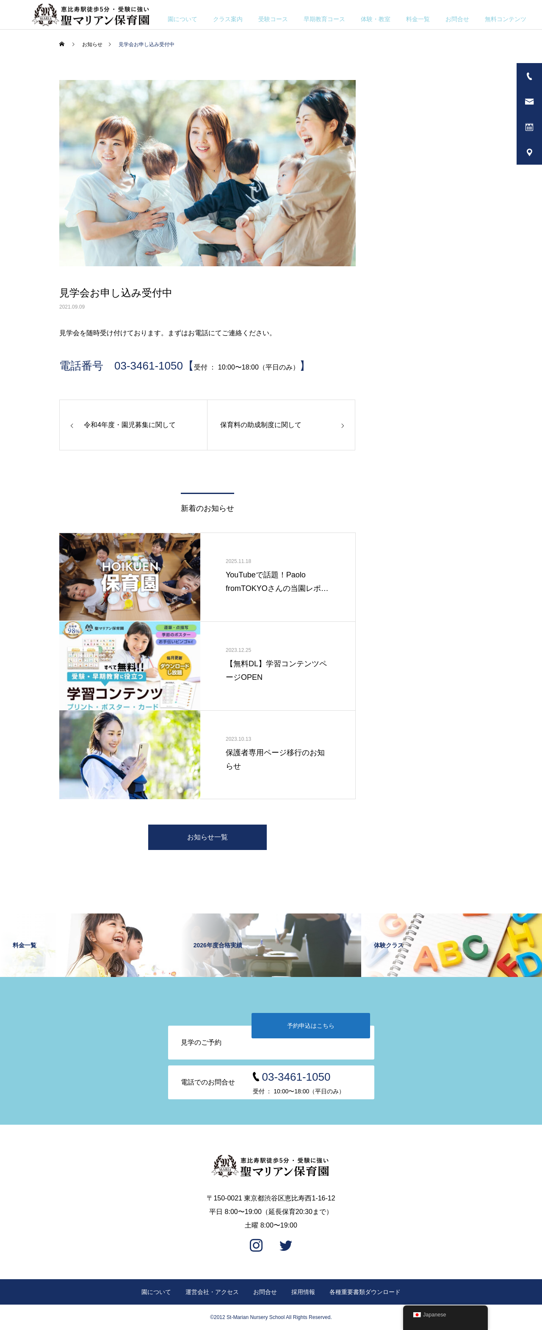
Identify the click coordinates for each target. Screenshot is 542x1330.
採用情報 (303, 1292)
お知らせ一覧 (207, 837)
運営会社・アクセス (212, 1292)
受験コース (273, 19)
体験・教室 (375, 19)
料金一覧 (418, 19)
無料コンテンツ (505, 19)
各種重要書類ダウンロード (365, 1292)
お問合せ (457, 19)
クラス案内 (228, 19)
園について (182, 19)
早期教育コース (324, 19)
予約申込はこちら (311, 1025)
